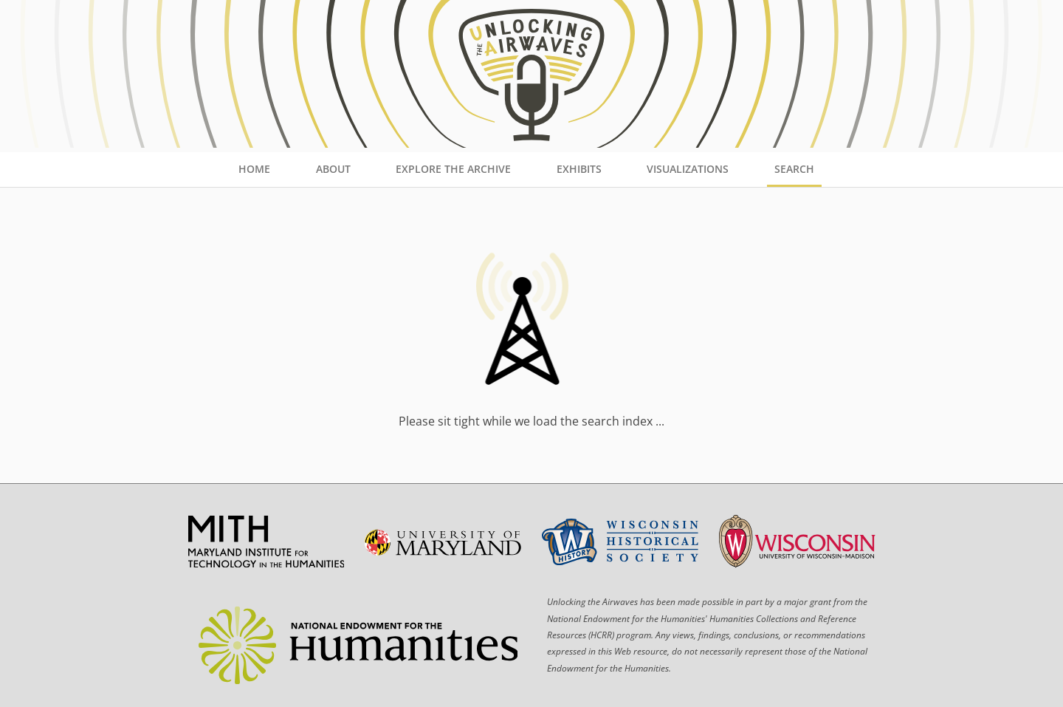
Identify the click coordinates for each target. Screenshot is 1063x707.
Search (794, 169)
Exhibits (579, 169)
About (333, 169)
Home (254, 169)
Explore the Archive (453, 169)
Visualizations (688, 169)
